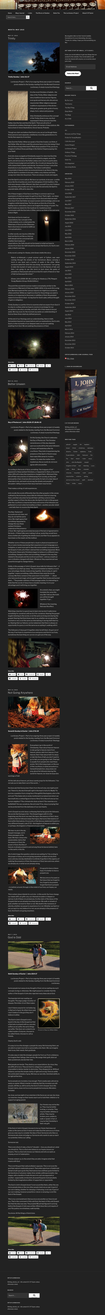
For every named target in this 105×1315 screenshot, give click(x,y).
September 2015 (70, 252)
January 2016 (69, 238)
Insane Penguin (70, 134)
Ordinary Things (70, 141)
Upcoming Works (70, 156)
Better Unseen (16, 373)
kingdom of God (71, 455)
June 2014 (68, 307)
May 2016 (68, 223)
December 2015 (70, 241)
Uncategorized (69, 153)
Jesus (90, 448)
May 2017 (68, 194)
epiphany (83, 441)
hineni (78, 448)
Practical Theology (71, 145)
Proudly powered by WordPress (55, 1308)
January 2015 (69, 282)
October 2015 (69, 249)
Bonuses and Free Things (73, 123)
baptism (86, 434)
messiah (86, 458)
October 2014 (69, 293)
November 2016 (70, 201)
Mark (73, 458)
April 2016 (68, 227)
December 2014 (70, 285)
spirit (83, 469)
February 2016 (69, 234)
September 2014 (70, 296)
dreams (68, 441)
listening (86, 455)
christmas (82, 437)
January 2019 (69, 175)
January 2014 (69, 326)
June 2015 (68, 263)
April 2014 (68, 315)
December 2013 (70, 330)
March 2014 (69, 319)
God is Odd (14, 926)
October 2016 (69, 205)
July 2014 (68, 304)
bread (68, 437)
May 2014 (68, 311)
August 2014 (69, 300)
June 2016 (68, 219)
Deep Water (69, 100)
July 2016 (68, 216)
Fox (67, 448)
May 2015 (68, 267)
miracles (68, 462)
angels (75, 434)
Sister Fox (68, 149)
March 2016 (69, 230)
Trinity (11, 27)
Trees (68, 473)
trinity (74, 473)
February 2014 (69, 322)
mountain (77, 462)
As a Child (68, 108)
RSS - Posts (69, 348)
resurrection (70, 466)
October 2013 (69, 337)
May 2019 (68, 168)
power (90, 462)
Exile (89, 441)
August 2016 (69, 212)
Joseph (86, 451)
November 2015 (70, 245)
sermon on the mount (73, 469)
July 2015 (68, 260)
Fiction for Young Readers (73, 127)
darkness (90, 437)
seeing (86, 466)
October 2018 (69, 179)
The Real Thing (69, 97)
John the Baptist (77, 451)
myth (84, 462)
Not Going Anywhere (20, 682)
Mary (79, 458)
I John (84, 448)
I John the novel (70, 130)
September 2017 (70, 186)
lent (80, 455)
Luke (67, 458)
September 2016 (70, 208)
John (67, 451)
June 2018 (68, 183)
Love (92, 455)
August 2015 (69, 256)
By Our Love (69, 89)
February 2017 (69, 197)
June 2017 (68, 190)
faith (78, 444)
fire (91, 444)
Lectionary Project (71, 138)
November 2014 (70, 289)
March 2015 (69, 274)
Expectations (70, 444)
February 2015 (69, 278)
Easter (75, 441)
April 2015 (68, 271)
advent (68, 434)
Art (66, 119)
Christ (74, 437)
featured (85, 444)
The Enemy (68, 93)
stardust (90, 469)
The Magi (68, 104)
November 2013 (70, 333)
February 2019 (69, 171)
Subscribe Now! (73, 63)
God (72, 448)
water (80, 473)
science (78, 466)
